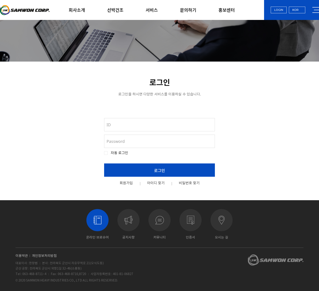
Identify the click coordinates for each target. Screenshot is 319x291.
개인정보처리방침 (44, 255)
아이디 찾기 (156, 183)
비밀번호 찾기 (189, 183)
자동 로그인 (119, 153)
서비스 (152, 10)
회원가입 (126, 183)
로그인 (159, 170)
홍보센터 (226, 10)
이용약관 (22, 255)
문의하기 (188, 10)
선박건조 (115, 10)
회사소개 (77, 10)
